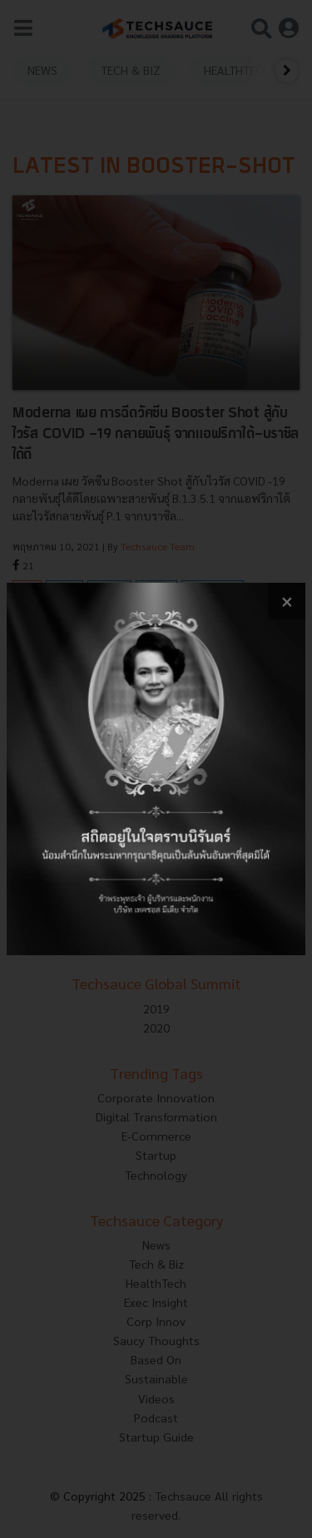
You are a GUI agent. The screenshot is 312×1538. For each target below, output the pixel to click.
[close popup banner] (286, 601)
